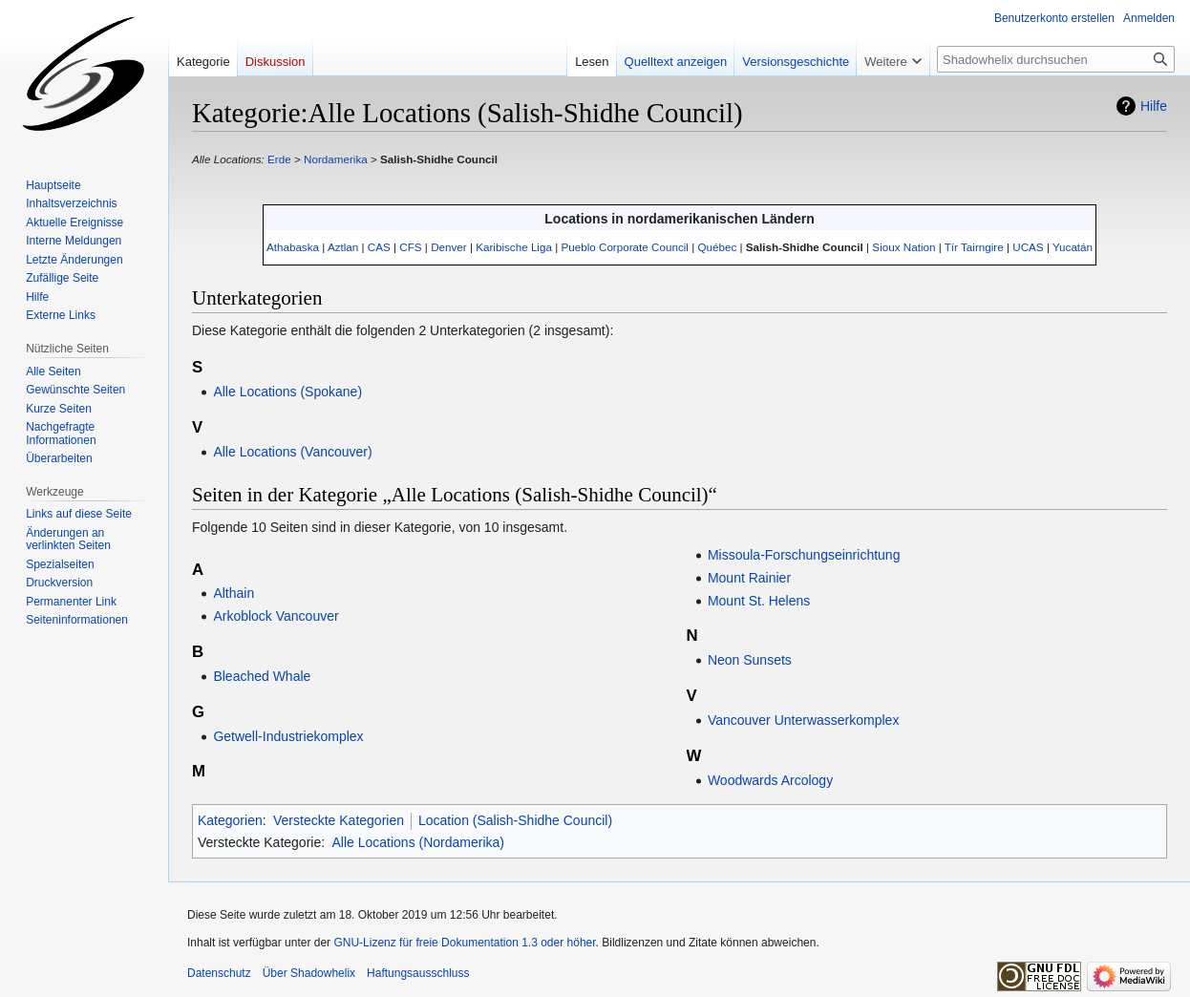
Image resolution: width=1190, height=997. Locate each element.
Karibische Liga (514, 247)
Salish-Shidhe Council (439, 159)
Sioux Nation (903, 247)
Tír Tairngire (974, 247)
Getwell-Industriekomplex (288, 736)
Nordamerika (336, 159)
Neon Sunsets (750, 660)
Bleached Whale (261, 676)
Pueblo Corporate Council (624, 247)
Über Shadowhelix (309, 973)
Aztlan (343, 247)
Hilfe (1153, 106)
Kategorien (230, 820)
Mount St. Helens (759, 600)
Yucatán (1072, 247)
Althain (233, 593)
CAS (379, 247)
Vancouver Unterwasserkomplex (804, 720)
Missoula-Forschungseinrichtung (804, 554)
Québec (716, 247)
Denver (449, 247)
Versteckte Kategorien (338, 820)
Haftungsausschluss (418, 973)
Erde (279, 159)
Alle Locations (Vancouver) (292, 451)
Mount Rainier (749, 577)
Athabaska (292, 247)
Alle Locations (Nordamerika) (417, 842)
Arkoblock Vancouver (275, 616)
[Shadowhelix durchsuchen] (1056, 59)
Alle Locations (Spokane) (287, 391)
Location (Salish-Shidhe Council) (515, 820)
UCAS (1027, 247)
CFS (410, 247)
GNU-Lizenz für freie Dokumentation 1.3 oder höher (464, 942)
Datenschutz (219, 973)
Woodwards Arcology (770, 780)
